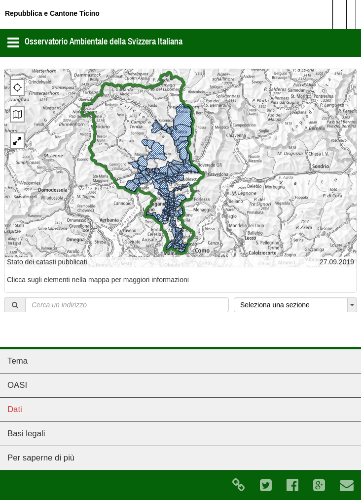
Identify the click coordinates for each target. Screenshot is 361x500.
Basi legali (26, 433)
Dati (14, 409)
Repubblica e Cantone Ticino (52, 13)
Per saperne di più (40, 457)
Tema (17, 361)
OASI (17, 385)
